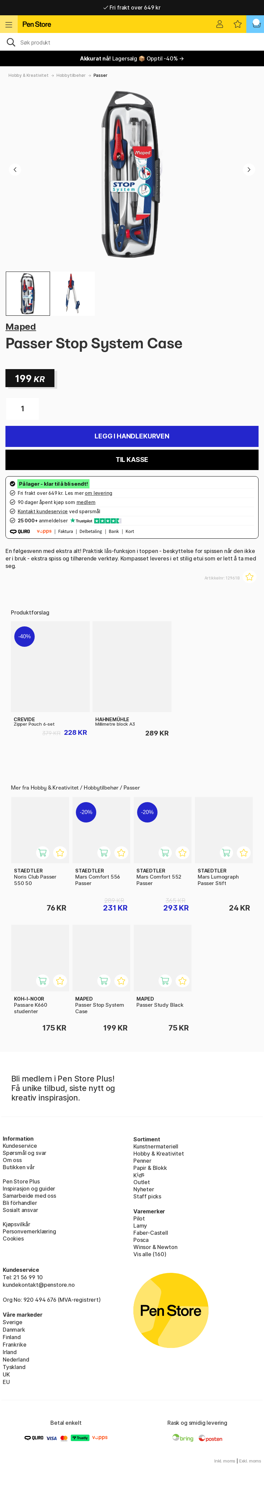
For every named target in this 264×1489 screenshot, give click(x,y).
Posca (141, 1239)
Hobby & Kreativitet (29, 75)
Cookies (13, 1238)
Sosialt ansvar (20, 1210)
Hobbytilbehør (71, 75)
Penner (142, 1160)
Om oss (12, 1160)
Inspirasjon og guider (29, 1188)
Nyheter (143, 1189)
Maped (20, 326)
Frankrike (14, 1344)
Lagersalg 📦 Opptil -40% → (132, 58)
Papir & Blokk (150, 1167)
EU (6, 1382)
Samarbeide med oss (29, 1195)
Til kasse (132, 460)
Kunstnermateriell (155, 1146)
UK (6, 1374)
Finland (12, 1337)
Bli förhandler (20, 1202)
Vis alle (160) (149, 1254)
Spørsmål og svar (24, 1152)
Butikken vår (19, 1167)
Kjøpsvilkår (16, 1224)
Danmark (14, 1329)
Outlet (141, 1182)
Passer (101, 75)
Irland (10, 1352)
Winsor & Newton (155, 1247)
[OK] (132, 42)
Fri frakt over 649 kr (132, 7)
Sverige (12, 1322)
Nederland (16, 1359)
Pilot (139, 1218)
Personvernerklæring (29, 1231)
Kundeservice (20, 1145)
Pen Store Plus (21, 1181)
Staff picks (147, 1196)
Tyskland (14, 1367)
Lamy (140, 1225)
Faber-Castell (150, 1232)
